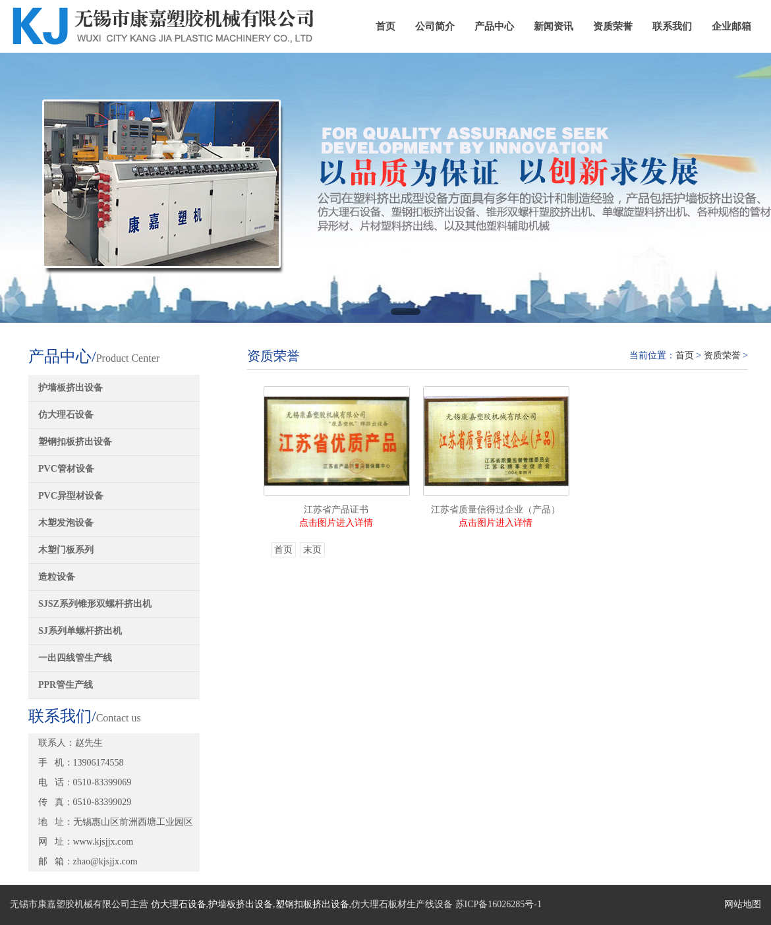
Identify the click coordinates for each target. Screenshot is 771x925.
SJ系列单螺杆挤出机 (80, 631)
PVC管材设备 (66, 469)
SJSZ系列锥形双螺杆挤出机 (95, 604)
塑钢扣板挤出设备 (75, 442)
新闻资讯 (553, 26)
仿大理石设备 (66, 415)
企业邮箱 (731, 26)
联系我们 (672, 26)
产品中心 (494, 26)
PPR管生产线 (65, 685)
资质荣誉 (613, 26)
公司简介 (435, 26)
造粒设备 (56, 577)
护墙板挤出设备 (70, 388)
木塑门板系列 (66, 550)
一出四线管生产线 (75, 658)
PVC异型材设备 (70, 496)
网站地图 (742, 904)
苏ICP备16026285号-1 (498, 904)
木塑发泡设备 (66, 523)
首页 (385, 26)
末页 (312, 550)
